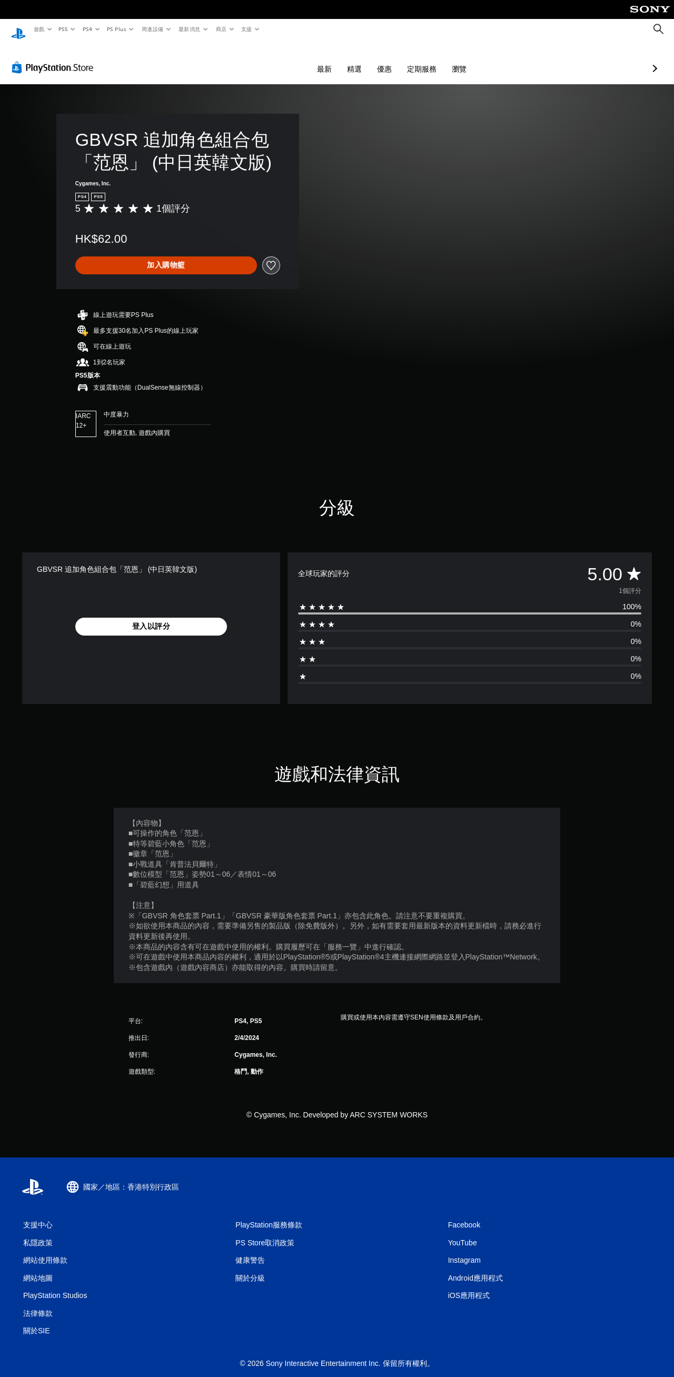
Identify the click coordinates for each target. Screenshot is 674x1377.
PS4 (87, 29)
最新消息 (190, 29)
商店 (220, 29)
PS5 (63, 29)
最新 (268, 59)
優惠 (328, 59)
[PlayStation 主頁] (18, 29)
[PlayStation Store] (54, 57)
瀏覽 (403, 59)
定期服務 (366, 59)
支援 (246, 29)
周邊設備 (152, 29)
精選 (298, 59)
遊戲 (38, 29)
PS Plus (116, 29)
